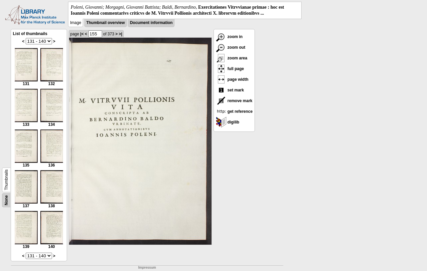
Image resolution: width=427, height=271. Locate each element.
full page (230, 68)
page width (232, 79)
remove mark (234, 100)
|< (82, 34)
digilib (228, 122)
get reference (234, 111)
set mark (230, 90)
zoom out (231, 47)
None (6, 200)
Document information (151, 22)
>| (120, 34)
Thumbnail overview (105, 22)
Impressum (147, 267)
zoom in (229, 36)
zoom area (232, 58)
